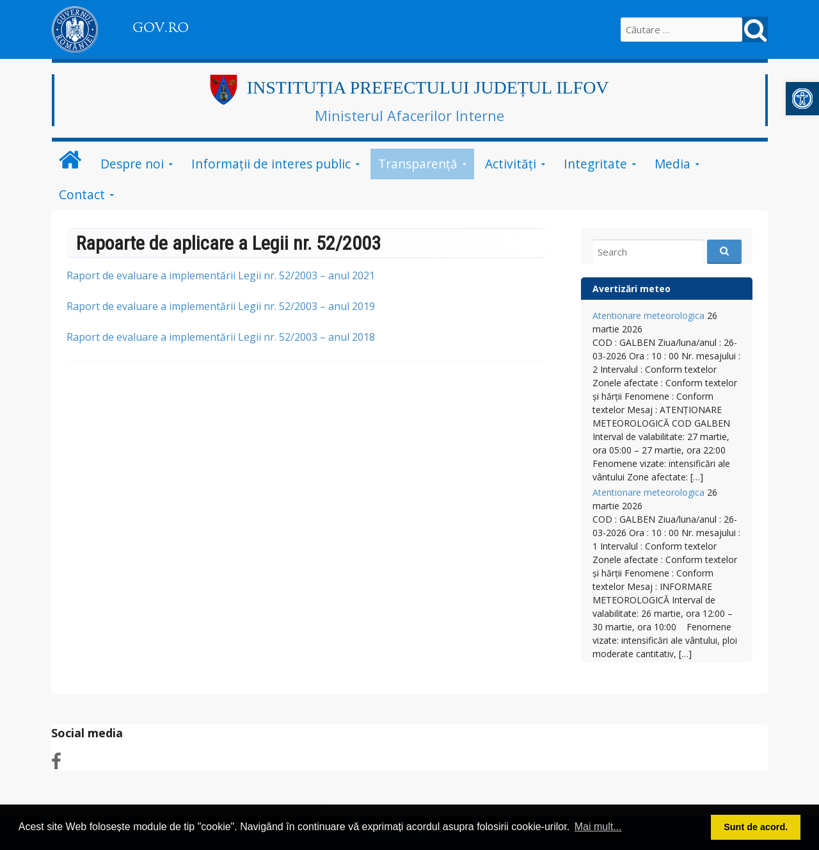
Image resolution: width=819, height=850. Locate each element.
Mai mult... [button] (598, 826)
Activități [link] (510, 163)
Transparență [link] (417, 163)
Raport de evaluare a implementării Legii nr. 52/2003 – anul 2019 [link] (221, 306)
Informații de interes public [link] (271, 163)
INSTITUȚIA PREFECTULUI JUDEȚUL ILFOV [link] (428, 87)
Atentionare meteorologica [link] (648, 315)
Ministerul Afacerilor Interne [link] (409, 115)
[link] (802, 98)
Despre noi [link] (132, 163)
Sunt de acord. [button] (756, 827)
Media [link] (672, 163)
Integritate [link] (595, 163)
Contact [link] (82, 194)
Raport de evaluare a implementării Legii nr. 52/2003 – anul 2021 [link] (221, 275)
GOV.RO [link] (160, 27)
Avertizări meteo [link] (631, 288)
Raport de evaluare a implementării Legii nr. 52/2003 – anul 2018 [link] (221, 337)
